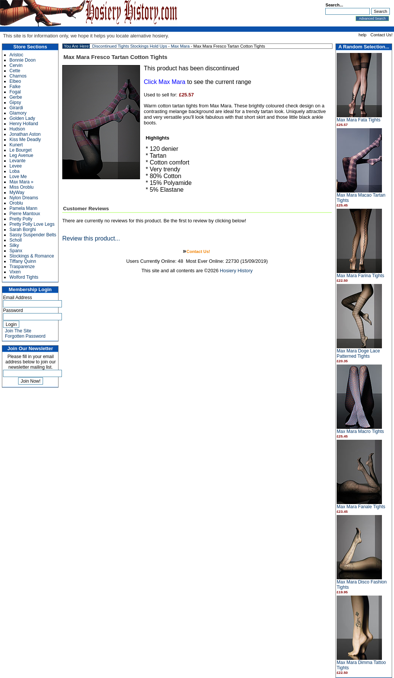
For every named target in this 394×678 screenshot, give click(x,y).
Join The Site (18, 331)
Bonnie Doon (22, 60)
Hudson (17, 129)
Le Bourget (20, 150)
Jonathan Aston (25, 134)
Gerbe (15, 97)
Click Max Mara (164, 82)
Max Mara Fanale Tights (361, 506)
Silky (14, 245)
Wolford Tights (23, 277)
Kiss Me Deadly (25, 139)
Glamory (17, 113)
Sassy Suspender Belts (32, 234)
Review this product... (91, 238)
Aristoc (16, 54)
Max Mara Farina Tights (360, 275)
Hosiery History (236, 270)
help (362, 35)
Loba (14, 171)
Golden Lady (22, 118)
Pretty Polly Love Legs (31, 224)
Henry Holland (23, 123)
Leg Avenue (21, 155)
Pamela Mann (23, 208)
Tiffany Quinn (22, 261)
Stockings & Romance (31, 256)
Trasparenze (22, 266)
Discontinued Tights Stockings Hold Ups (129, 46)
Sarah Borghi (22, 229)
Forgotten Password (25, 336)
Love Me (18, 176)
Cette (14, 70)
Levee (15, 166)
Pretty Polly (20, 219)
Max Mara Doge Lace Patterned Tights (358, 353)
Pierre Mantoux (24, 213)
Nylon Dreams (23, 197)
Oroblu (16, 203)
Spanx (15, 250)
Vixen (15, 272)
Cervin (16, 65)
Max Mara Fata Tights (358, 120)
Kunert (16, 144)
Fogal (15, 92)
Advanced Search (372, 18)
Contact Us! (381, 35)
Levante (17, 160)
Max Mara (180, 46)
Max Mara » (21, 182)
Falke (14, 86)
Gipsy (15, 102)
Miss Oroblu (21, 187)
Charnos (17, 76)
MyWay (17, 192)
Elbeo (15, 81)
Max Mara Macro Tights (360, 431)
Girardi (16, 107)
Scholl (15, 240)
